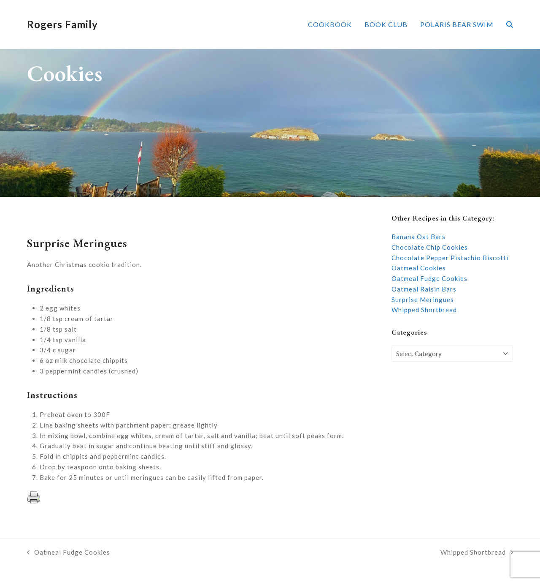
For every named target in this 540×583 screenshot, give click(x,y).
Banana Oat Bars (419, 236)
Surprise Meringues (423, 299)
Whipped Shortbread (424, 309)
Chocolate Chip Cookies (430, 247)
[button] (509, 24)
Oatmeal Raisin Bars (424, 289)
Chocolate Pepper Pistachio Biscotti (450, 258)
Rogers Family (62, 24)
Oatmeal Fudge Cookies (429, 278)
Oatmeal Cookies (419, 268)
